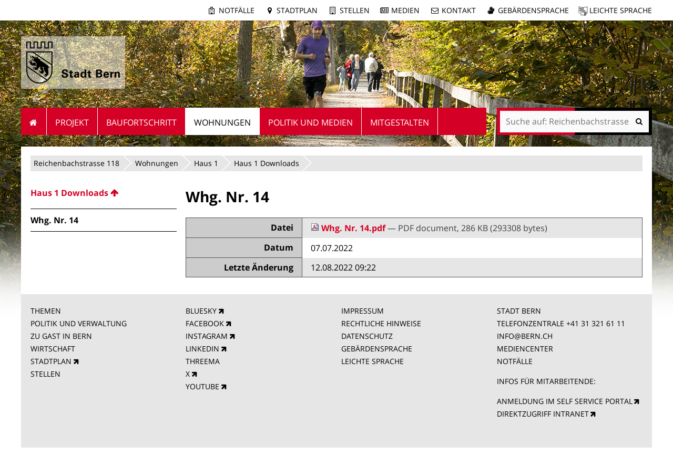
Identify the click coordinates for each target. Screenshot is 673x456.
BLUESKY (201, 311)
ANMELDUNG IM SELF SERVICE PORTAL (565, 401)
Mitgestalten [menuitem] (399, 122)
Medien (405, 10)
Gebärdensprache (533, 10)
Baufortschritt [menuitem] (141, 122)
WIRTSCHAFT (52, 349)
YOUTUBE (202, 386)
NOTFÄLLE (515, 361)
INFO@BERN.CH (525, 336)
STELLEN (45, 374)
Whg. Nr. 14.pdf (349, 228)
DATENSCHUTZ (367, 336)
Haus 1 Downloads (266, 163)
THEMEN (45, 311)
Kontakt (459, 10)
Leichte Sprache (620, 10)
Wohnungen (156, 163)
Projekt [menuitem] (72, 122)
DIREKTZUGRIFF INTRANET (543, 414)
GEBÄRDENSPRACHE (376, 349)
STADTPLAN (51, 361)
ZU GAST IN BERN (61, 336)
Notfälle (236, 10)
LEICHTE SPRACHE (372, 361)
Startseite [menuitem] (34, 121)
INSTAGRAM (207, 336)
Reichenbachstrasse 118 (76, 163)
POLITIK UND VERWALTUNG (78, 323)
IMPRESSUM (362, 311)
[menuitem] (103, 193)
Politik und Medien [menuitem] (310, 122)
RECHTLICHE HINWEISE (381, 323)
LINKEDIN (202, 349)
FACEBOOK (205, 323)
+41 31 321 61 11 (595, 323)
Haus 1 (206, 163)
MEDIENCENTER (525, 349)
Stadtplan (297, 10)
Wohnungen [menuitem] (222, 122)
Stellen (355, 10)
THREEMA (203, 361)
